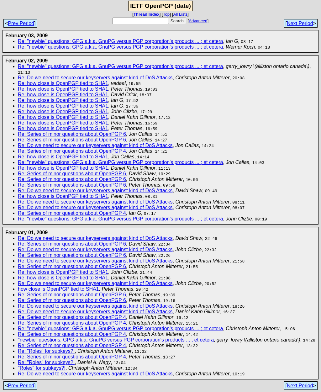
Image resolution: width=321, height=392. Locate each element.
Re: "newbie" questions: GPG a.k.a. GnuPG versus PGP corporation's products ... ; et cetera (120, 41)
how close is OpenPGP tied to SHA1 (58, 289)
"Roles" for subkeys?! (42, 368)
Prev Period (21, 23)
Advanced (198, 21)
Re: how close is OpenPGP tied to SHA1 (63, 83)
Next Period (300, 23)
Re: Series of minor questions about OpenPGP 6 (72, 134)
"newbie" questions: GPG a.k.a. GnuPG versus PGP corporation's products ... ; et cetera (116, 339)
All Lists (180, 14)
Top (166, 14)
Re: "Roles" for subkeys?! (46, 351)
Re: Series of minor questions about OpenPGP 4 (72, 151)
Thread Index (147, 14)
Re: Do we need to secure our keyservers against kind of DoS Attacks (95, 77)
